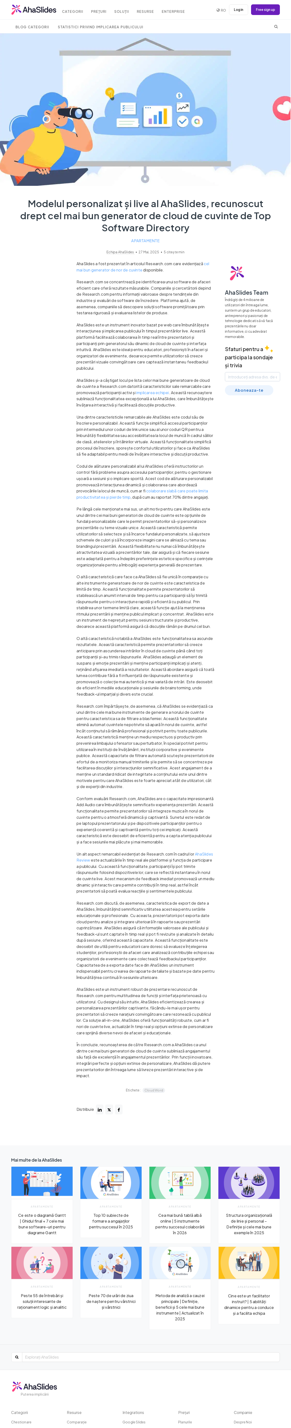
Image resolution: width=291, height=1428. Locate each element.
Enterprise (179, 10)
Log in (236, 10)
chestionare (21, 1422)
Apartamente (145, 240)
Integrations (134, 1412)
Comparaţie (77, 1422)
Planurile (185, 1422)
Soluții (126, 10)
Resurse (150, 10)
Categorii (75, 10)
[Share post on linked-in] (100, 1110)
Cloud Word (154, 1090)
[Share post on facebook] (119, 1110)
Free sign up (264, 10)
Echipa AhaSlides (120, 252)
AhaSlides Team (247, 292)
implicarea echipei (152, 392)
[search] (276, 26)
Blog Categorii (32, 27)
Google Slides (134, 1422)
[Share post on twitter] (109, 1110)
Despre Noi (243, 1422)
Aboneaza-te (249, 390)
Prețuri (102, 10)
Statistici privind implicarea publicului (100, 27)
